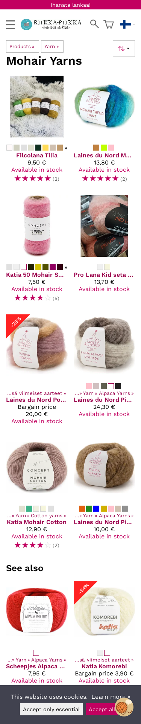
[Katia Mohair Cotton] (37, 496)
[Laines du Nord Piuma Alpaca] (104, 496)
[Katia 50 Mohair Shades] (37, 251)
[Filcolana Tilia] (37, 132)
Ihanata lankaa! (71, 5)
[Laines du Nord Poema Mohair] (37, 372)
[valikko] (10, 24)
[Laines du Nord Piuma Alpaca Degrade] (104, 372)
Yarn (51, 46)
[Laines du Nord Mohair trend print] (104, 132)
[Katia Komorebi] (104, 640)
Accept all (102, 709)
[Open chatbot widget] (124, 707)
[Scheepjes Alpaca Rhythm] (37, 640)
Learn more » (110, 696)
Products (22, 46)
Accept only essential (51, 709)
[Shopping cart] (108, 24)
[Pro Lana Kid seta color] (104, 251)
